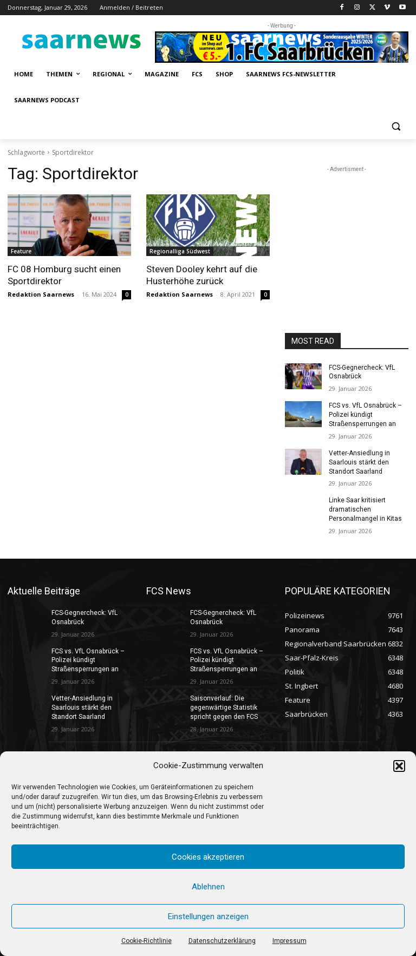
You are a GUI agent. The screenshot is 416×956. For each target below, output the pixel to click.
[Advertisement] (346, 229)
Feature (21, 251)
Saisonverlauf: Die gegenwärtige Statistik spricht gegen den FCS (223, 707)
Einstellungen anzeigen (208, 916)
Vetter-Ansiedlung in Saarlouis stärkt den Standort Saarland (359, 462)
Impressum (289, 941)
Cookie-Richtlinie (146, 941)
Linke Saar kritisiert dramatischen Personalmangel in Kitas (365, 509)
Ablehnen (208, 887)
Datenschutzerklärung (222, 941)
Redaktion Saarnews (41, 294)
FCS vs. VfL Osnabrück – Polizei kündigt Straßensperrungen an (365, 415)
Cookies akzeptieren (208, 857)
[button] (399, 766)
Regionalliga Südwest (180, 251)
